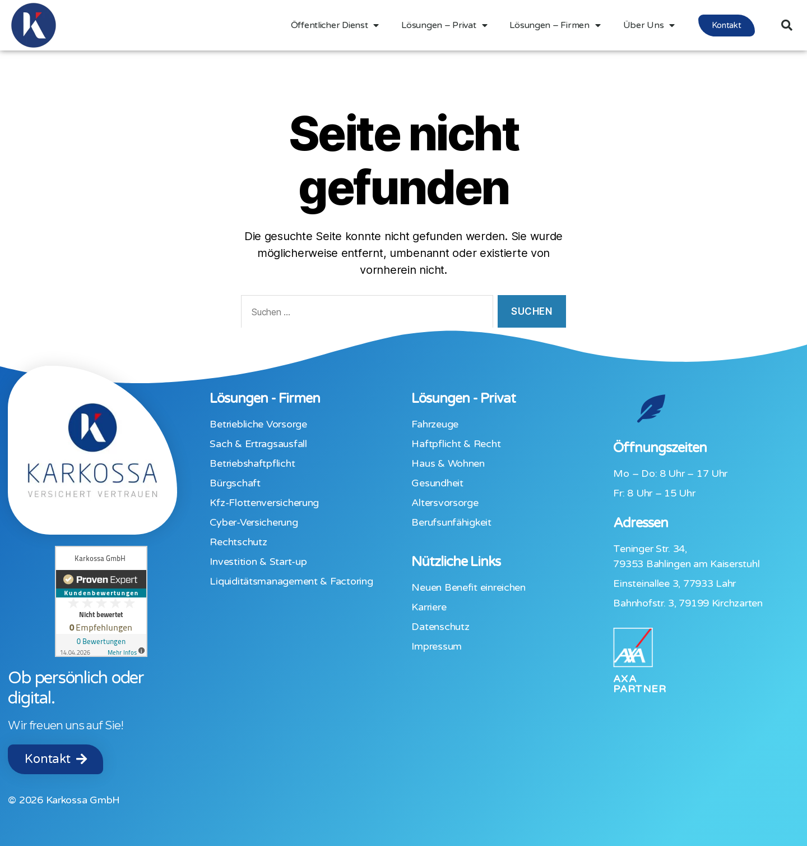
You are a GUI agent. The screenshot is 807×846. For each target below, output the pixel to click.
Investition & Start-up (258, 561)
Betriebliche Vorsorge (258, 424)
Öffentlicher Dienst (335, 25)
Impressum (436, 646)
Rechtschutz (238, 542)
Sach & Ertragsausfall (258, 444)
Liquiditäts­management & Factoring (291, 581)
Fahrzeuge (434, 424)
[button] (726, 25)
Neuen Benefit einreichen (468, 587)
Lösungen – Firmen (554, 25)
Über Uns (649, 25)
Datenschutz (440, 626)
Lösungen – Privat (444, 25)
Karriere (428, 607)
